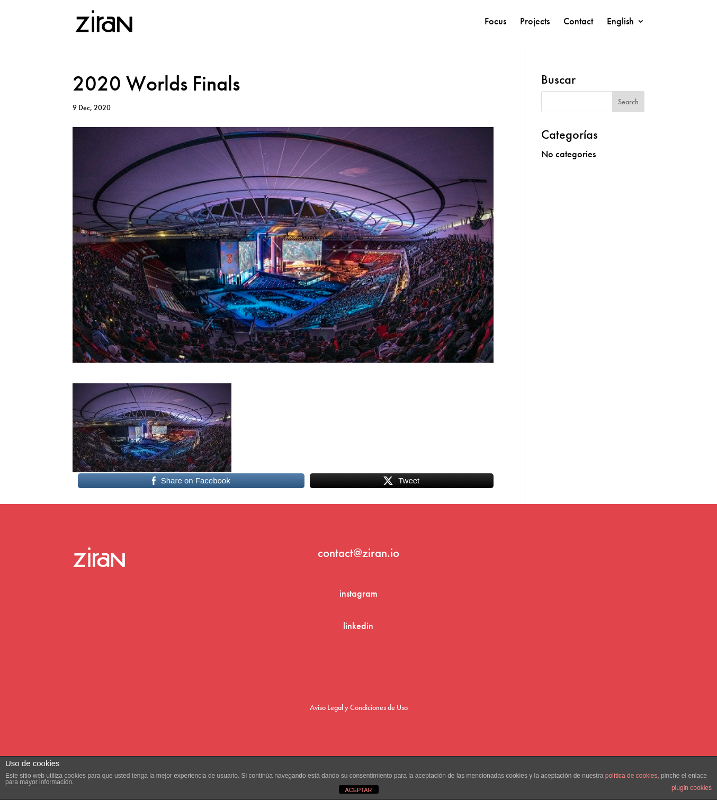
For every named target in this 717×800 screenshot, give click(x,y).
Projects (535, 22)
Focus (495, 22)
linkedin (358, 625)
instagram (358, 593)
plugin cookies (691, 788)
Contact (578, 22)
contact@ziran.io (358, 553)
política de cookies (631, 775)
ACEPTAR (358, 790)
